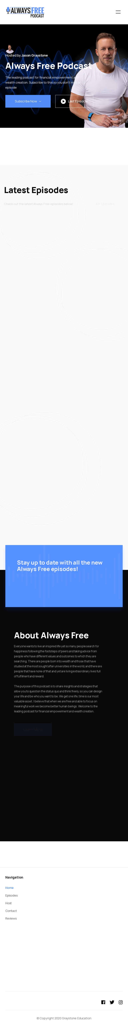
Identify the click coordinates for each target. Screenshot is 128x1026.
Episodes (11, 895)
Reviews (11, 918)
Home (9, 888)
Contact (11, 911)
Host (8, 903)
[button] (118, 12)
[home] (25, 12)
